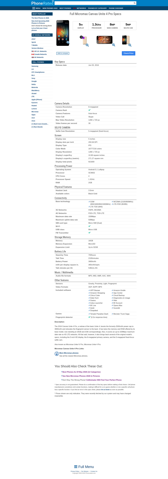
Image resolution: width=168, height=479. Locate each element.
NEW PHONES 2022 (50, 8)
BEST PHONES (65, 8)
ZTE (33, 96)
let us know (105, 389)
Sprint (34, 42)
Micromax (35, 112)
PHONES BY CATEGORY (97, 8)
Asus (33, 121)
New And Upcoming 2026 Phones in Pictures (40, 22)
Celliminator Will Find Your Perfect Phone (104, 380)
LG (33, 69)
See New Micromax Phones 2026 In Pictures (81, 376)
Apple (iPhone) (37, 99)
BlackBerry (35, 90)
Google (34, 81)
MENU (38, 8)
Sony (33, 78)
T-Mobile (35, 45)
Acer (33, 118)
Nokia (34, 84)
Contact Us (94, 471)
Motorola (35, 87)
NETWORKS (79, 8)
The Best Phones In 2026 (40, 18)
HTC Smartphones (38, 72)
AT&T (33, 39)
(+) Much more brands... (40, 124)
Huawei (34, 105)
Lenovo (34, 109)
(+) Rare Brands (37, 127)
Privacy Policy (75, 471)
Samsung (35, 66)
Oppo (33, 115)
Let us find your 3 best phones (39, 29)
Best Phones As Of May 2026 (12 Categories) (82, 372)
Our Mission (84, 471)
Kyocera (35, 102)
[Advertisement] (96, 85)
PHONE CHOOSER (116, 8)
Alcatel (34, 93)
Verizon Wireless (37, 48)
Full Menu (84, 467)
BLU (33, 75)
